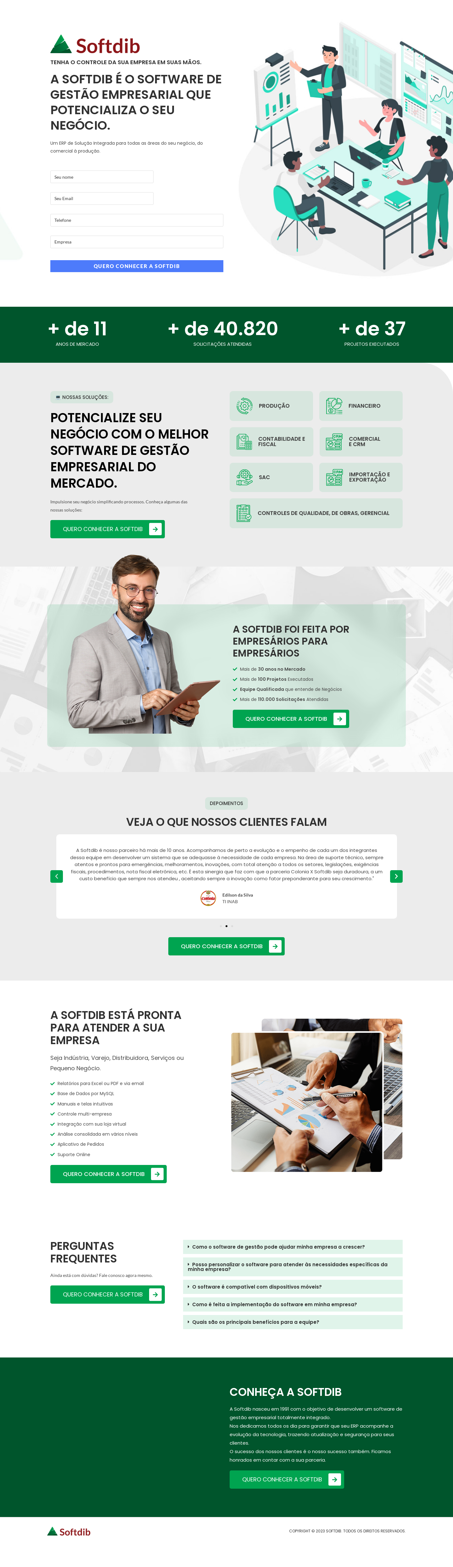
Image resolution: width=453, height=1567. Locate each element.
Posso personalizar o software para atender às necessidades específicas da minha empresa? (288, 1267)
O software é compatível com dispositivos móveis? (257, 1287)
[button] (221, 926)
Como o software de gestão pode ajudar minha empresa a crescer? (278, 1247)
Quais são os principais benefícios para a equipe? (255, 1322)
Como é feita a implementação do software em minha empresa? (274, 1304)
